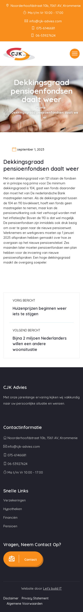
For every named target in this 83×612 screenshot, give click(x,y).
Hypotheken (12, 509)
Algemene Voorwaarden (24, 604)
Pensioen (10, 526)
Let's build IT (52, 588)
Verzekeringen (14, 500)
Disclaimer (10, 598)
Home (41, 108)
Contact (23, 559)
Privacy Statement (35, 598)
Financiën (10, 517)
